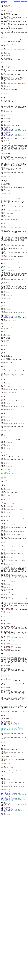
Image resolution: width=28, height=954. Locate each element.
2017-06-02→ (17, 1)
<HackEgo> (8, 6)
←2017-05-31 (4, 1)
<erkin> (8, 414)
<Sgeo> (7, 3)
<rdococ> (8, 64)
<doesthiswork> (10, 746)
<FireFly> (8, 602)
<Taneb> (8, 393)
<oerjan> (8, 27)
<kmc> (7, 838)
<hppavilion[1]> (10, 686)
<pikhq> (8, 330)
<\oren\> (8, 19)
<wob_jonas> (9, 659)
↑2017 (22, 1)
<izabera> (8, 67)
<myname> (8, 15)
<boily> (8, 71)
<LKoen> (8, 376)
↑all (25, 1)
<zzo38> (8, 131)
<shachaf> (8, 40)
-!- (7, 12)
